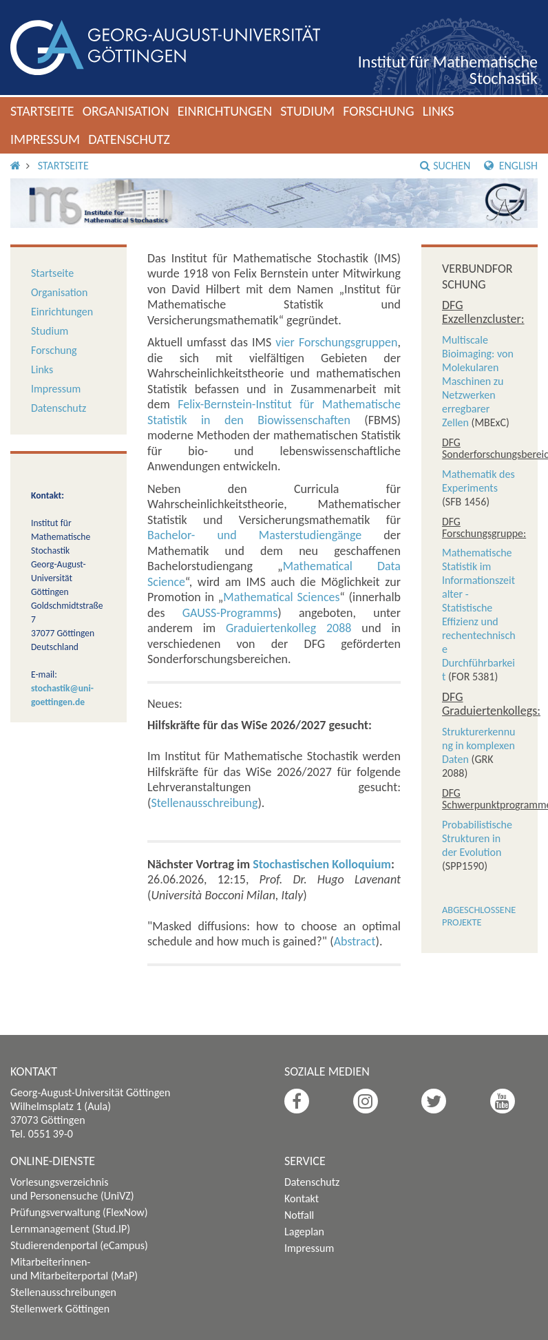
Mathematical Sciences (281, 597)
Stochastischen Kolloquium (322, 864)
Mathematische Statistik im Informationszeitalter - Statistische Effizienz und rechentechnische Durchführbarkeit (479, 614)
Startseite (42, 111)
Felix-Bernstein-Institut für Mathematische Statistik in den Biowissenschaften (274, 412)
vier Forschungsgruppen (336, 342)
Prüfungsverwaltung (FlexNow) (79, 1212)
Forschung (378, 111)
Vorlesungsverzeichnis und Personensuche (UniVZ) (72, 1188)
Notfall (299, 1215)
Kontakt (301, 1198)
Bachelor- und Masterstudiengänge (254, 535)
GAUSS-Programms (230, 612)
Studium (307, 111)
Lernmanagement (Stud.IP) (70, 1228)
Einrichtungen (225, 111)
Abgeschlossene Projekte (479, 915)
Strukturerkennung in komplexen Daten (479, 745)
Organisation (126, 111)
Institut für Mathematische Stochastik (448, 70)
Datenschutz (129, 139)
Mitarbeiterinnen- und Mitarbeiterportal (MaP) (74, 1268)
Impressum (45, 139)
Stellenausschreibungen (63, 1292)
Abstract (355, 941)
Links (438, 111)
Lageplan (304, 1231)
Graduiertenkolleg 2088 (288, 628)
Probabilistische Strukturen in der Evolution (477, 838)
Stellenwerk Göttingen (59, 1308)
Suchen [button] (445, 165)
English (511, 165)
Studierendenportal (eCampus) (79, 1245)
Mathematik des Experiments (478, 481)
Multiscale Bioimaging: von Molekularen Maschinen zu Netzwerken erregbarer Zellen (478, 381)
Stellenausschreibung (204, 802)
